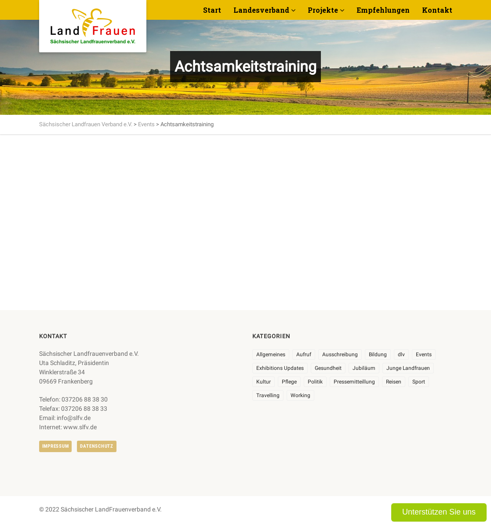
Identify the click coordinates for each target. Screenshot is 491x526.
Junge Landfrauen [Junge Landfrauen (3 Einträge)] (408, 368)
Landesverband (261, 10)
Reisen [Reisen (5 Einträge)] (393, 382)
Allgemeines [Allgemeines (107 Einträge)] (270, 354)
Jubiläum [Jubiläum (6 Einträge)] (364, 368)
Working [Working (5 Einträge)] (300, 395)
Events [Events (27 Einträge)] (424, 354)
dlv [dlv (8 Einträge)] (401, 354)
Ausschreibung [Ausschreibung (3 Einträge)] (340, 354)
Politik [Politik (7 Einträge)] (315, 382)
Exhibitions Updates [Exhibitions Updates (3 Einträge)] (280, 368)
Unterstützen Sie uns (439, 512)
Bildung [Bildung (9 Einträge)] (378, 354)
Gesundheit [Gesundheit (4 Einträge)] (328, 368)
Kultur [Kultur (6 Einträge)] (263, 382)
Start (212, 10)
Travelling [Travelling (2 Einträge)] (268, 395)
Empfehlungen (383, 10)
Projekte (323, 10)
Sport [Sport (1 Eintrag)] (418, 382)
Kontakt (437, 10)
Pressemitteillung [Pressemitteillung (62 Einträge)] (354, 382)
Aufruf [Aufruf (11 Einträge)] (303, 354)
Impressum (55, 446)
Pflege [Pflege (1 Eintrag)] (289, 382)
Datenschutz (96, 446)
